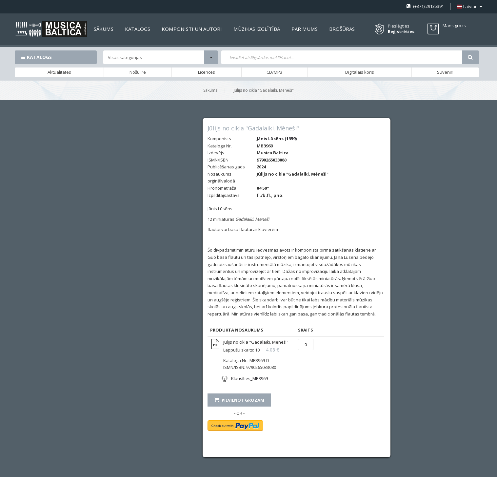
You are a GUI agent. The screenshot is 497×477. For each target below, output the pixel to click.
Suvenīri (445, 72)
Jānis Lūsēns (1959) (277, 139)
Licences (206, 72)
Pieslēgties (398, 26)
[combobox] (341, 57)
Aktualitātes (59, 72)
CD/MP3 (274, 72)
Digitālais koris (359, 72)
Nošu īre (137, 72)
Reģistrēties (401, 31)
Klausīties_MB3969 (249, 378)
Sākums (210, 90)
